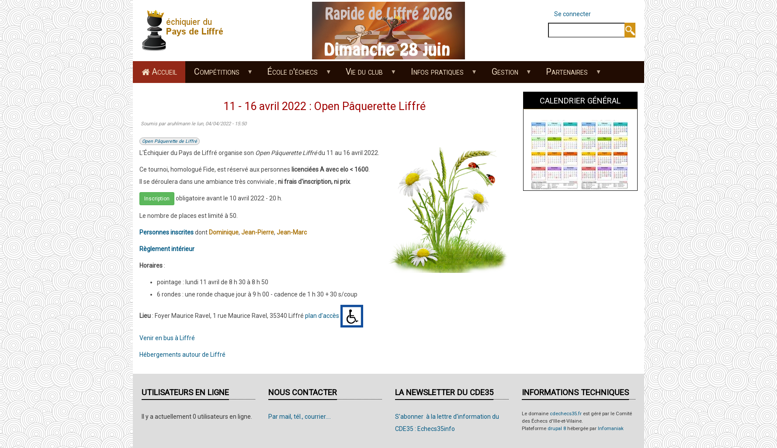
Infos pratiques (439, 75)
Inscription (157, 199)
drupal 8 (557, 428)
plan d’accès (322, 315)
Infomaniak (611, 428)
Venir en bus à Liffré (167, 337)
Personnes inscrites (166, 232)
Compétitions (218, 75)
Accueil (164, 72)
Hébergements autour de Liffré (182, 354)
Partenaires (569, 75)
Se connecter (572, 13)
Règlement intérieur (166, 248)
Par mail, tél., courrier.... (299, 416)
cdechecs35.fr (566, 414)
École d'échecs (295, 75)
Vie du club (366, 75)
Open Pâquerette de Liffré (169, 141)
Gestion (507, 75)
